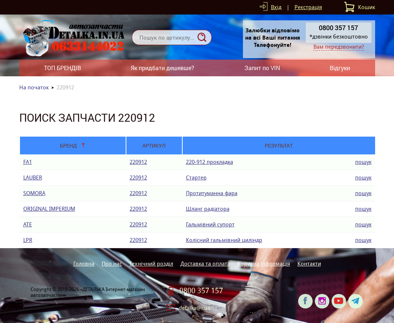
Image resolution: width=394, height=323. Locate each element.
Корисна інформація (263, 263)
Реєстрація (308, 7)
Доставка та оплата (205, 263)
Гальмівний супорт (210, 224)
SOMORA (34, 193)
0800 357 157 (201, 291)
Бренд (68, 145)
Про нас (112, 263)
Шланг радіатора (208, 208)
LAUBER (32, 177)
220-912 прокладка (209, 161)
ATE (27, 224)
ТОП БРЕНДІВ (62, 68)
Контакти (309, 263)
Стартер (196, 177)
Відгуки (340, 68)
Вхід (276, 7)
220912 (138, 161)
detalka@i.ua (194, 307)
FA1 (27, 161)
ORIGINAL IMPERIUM (49, 208)
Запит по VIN (262, 68)
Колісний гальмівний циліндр (224, 240)
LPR (27, 240)
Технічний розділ (151, 263)
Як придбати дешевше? (162, 68)
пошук (363, 161)
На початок (34, 87)
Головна (83, 263)
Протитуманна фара (211, 193)
